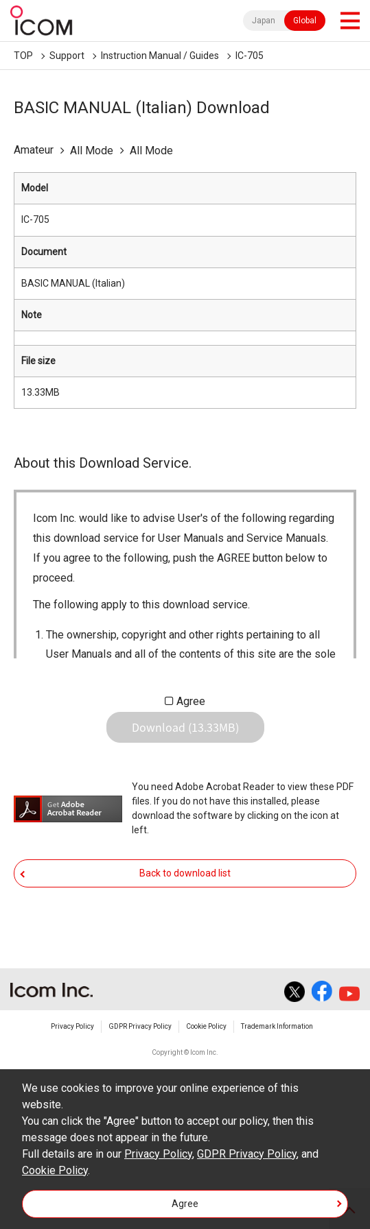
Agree (190, 701)
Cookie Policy (206, 1026)
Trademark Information (277, 1026)
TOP (23, 55)
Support (66, 55)
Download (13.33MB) (185, 727)
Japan (263, 20)
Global (304, 20)
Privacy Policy (72, 1026)
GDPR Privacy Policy (140, 1026)
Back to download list (185, 873)
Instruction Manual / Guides (160, 55)
